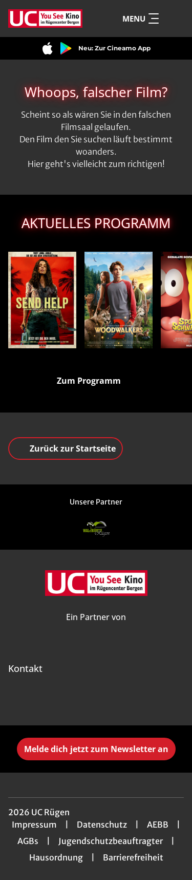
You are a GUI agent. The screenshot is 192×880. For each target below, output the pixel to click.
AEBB (157, 824)
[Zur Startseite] (45, 18)
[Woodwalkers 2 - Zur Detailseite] (118, 300)
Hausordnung (56, 857)
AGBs (27, 841)
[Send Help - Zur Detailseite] (42, 300)
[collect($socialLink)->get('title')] (73, 702)
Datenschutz (102, 824)
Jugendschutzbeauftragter (110, 841)
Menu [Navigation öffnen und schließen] (140, 18)
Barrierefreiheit (133, 857)
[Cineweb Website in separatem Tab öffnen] (96, 628)
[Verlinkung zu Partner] (96, 529)
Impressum (34, 824)
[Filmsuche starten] (173, 18)
